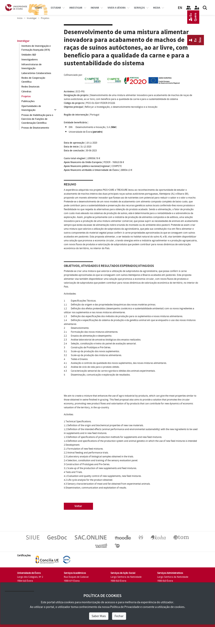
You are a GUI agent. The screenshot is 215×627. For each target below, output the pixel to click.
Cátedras (26, 91)
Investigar (32, 18)
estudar (56, 8)
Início (20, 18)
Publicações (28, 101)
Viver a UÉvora (116, 8)
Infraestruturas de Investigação (31, 66)
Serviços (139, 8)
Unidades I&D (28, 54)
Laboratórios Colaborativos (36, 73)
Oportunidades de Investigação (31, 108)
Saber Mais (99, 616)
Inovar (95, 8)
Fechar (119, 616)
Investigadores (29, 59)
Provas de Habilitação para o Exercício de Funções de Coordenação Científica (37, 119)
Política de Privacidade (125, 607)
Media (156, 8)
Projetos (26, 96)
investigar (75, 8)
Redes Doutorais (30, 87)
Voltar (78, 506)
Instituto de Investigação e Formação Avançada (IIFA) (36, 48)
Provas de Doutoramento (35, 128)
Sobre (38, 8)
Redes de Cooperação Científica (33, 80)
